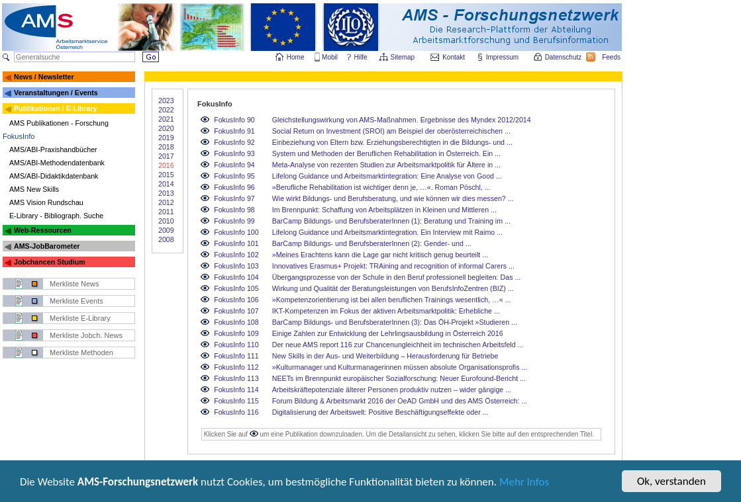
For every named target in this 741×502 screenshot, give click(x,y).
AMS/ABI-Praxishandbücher (53, 149)
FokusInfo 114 (236, 390)
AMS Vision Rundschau (46, 202)
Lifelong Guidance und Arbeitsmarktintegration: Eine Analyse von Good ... (387, 176)
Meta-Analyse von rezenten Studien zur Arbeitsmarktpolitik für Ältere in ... (386, 165)
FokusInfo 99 (234, 221)
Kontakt (453, 57)
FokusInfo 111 (236, 356)
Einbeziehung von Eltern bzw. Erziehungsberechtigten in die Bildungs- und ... (392, 142)
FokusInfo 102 (236, 255)
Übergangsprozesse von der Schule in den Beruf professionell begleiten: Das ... (396, 277)
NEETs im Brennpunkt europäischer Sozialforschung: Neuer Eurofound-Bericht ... (399, 378)
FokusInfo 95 (234, 176)
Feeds (612, 57)
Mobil (330, 57)
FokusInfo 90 (234, 120)
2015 (166, 175)
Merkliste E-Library (80, 318)
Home (296, 57)
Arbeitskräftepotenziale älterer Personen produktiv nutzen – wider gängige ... (391, 390)
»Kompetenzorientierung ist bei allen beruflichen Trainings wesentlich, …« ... (391, 300)
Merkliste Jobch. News (86, 335)
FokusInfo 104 (236, 277)
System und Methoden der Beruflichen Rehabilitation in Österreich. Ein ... (386, 153)
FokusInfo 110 (236, 345)
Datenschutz (564, 57)
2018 (166, 147)
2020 (166, 128)
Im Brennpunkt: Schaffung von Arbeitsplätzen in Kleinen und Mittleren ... (384, 210)
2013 (166, 193)
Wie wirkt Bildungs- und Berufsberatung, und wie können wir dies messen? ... (393, 198)
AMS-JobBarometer (46, 246)
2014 (166, 184)
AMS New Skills (34, 189)
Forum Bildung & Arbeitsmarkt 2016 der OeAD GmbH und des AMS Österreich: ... (400, 401)
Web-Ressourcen (43, 230)
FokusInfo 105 (236, 288)
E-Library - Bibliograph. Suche (56, 216)
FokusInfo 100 (236, 232)
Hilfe (361, 57)
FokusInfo (18, 136)
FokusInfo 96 (234, 187)
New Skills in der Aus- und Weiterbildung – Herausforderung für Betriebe (385, 356)
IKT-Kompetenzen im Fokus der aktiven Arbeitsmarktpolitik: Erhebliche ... (386, 311)
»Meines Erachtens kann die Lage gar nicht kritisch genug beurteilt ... (380, 255)
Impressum (503, 57)
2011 (166, 212)
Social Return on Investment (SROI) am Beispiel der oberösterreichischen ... (391, 131)
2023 (166, 101)
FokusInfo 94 (234, 165)
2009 (166, 230)
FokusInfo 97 (234, 198)
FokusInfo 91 (234, 131)
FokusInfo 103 (236, 266)
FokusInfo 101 (236, 243)
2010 (166, 221)
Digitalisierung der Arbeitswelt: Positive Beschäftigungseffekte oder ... (380, 412)
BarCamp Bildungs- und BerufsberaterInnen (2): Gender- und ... (371, 243)
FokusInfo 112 (236, 367)
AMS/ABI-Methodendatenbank (57, 163)
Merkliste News (74, 284)
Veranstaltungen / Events (56, 93)
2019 (166, 138)
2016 (166, 165)
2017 (166, 156)
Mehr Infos (524, 482)
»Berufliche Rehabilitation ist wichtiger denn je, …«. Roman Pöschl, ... (381, 187)
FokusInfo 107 (236, 311)
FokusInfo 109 (236, 333)
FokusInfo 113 (236, 378)
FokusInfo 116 (236, 412)
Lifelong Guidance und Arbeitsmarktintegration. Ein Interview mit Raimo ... (387, 232)
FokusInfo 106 (236, 300)
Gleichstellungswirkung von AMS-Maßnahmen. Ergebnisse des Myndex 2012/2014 (401, 120)
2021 (166, 119)
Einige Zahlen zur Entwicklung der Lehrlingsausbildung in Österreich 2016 (387, 333)
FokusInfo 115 (236, 401)
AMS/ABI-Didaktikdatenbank (53, 176)
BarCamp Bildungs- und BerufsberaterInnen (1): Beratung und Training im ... (391, 221)
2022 (166, 110)
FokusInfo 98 (234, 210)
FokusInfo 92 (234, 142)
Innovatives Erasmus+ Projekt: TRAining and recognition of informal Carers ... (393, 266)
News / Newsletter (44, 77)
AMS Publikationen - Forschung (59, 123)
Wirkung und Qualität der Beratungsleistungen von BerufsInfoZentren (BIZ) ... (393, 288)
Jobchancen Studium (49, 262)
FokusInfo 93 (234, 153)
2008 (166, 239)
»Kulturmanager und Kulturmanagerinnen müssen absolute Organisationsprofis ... (400, 367)
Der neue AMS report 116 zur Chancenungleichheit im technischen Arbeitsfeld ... (398, 345)
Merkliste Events (76, 301)
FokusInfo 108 (236, 322)
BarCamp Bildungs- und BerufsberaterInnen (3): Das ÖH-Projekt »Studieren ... (394, 322)
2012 (166, 202)
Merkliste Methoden (81, 352)
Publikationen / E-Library (55, 108)
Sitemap (404, 57)
